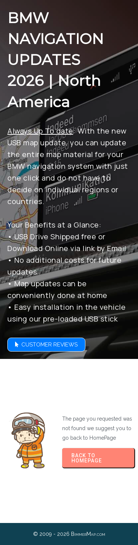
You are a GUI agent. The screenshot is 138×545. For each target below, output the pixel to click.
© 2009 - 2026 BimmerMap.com (69, 534)
